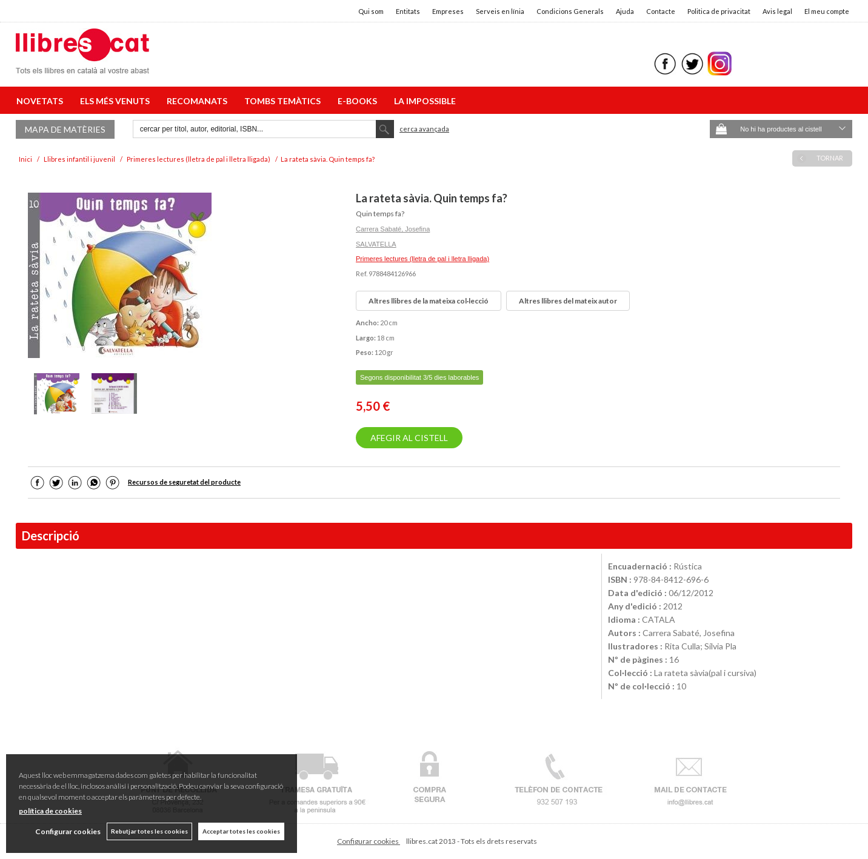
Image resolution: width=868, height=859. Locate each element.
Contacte (660, 11)
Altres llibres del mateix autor (568, 300)
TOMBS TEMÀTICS (284, 101)
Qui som (371, 11)
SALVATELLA (376, 244)
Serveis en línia (500, 11)
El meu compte (826, 11)
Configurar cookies (368, 841)
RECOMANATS (199, 101)
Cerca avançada (424, 129)
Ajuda (625, 11)
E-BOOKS (359, 101)
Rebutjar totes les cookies (149, 831)
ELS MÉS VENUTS (116, 101)
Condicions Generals (570, 11)
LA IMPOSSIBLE (425, 101)
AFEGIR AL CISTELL (409, 438)
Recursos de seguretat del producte (184, 482)
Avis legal (777, 11)
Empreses (448, 11)
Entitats (408, 11)
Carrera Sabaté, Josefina (393, 229)
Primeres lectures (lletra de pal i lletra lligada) (422, 258)
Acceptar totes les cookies (241, 831)
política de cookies (50, 810)
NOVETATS (41, 101)
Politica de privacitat (718, 11)
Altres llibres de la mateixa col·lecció (429, 300)
